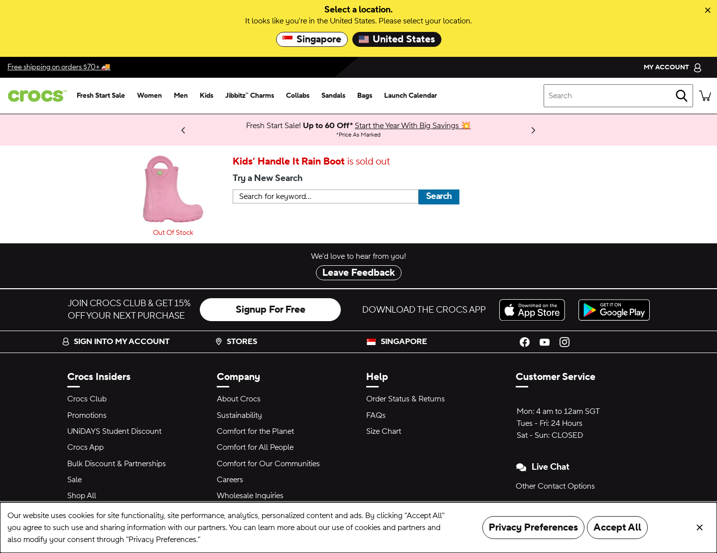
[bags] (364, 96)
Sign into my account (115, 342)
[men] (181, 96)
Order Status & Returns (405, 399)
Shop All (81, 496)
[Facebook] (525, 342)
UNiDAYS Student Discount (114, 431)
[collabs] (297, 96)
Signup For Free (270, 309)
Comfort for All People (255, 447)
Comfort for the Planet (255, 431)
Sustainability (239, 415)
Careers (230, 480)
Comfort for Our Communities (268, 464)
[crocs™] (35, 96)
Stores (236, 342)
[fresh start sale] (101, 96)
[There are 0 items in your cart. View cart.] (705, 96)
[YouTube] (545, 342)
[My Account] (673, 67)
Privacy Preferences (533, 527)
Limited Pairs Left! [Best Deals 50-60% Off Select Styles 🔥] (132, 130)
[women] (149, 96)
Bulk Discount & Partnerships (116, 464)
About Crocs (239, 399)
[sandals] (333, 96)
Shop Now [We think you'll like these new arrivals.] (123, 130)
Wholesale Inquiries (250, 496)
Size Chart (383, 431)
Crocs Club (87, 399)
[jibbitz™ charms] (249, 96)
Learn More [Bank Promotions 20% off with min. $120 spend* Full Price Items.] (144, 126)
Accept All (617, 527)
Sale (74, 480)
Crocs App (85, 447)
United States (397, 39)
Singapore (312, 39)
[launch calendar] (410, 96)
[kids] (206, 96)
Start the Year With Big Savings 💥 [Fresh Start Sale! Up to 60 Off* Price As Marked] (413, 126)
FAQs (376, 415)
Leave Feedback (358, 272)
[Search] (682, 96)
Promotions (87, 415)
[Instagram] (565, 342)
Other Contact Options (555, 486)
